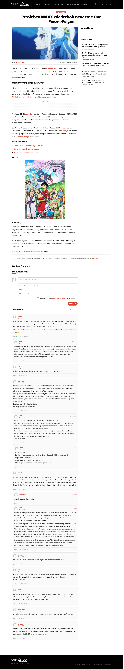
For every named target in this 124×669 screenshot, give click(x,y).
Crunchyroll (65, 131)
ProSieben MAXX (61, 12)
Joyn (41, 97)
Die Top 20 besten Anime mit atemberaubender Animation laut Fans (94, 55)
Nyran (75, 494)
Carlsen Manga (23, 137)
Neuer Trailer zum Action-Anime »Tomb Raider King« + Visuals (94, 81)
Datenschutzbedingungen (59, 298)
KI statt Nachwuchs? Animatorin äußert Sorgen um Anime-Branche (94, 73)
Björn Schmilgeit (20, 62)
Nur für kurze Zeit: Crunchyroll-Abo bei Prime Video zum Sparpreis (95, 45)
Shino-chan (74, 416)
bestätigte (29, 114)
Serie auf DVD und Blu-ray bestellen (28, 146)
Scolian (75, 342)
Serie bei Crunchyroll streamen (26, 149)
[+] (40, 285)
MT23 (75, 448)
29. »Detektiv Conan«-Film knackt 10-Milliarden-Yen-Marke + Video (95, 64)
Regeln (72, 298)
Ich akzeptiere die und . (57, 298)
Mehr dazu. (94, 258)
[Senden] (73, 304)
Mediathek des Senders (21, 97)
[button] (95, 4)
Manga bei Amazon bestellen (26, 152)
